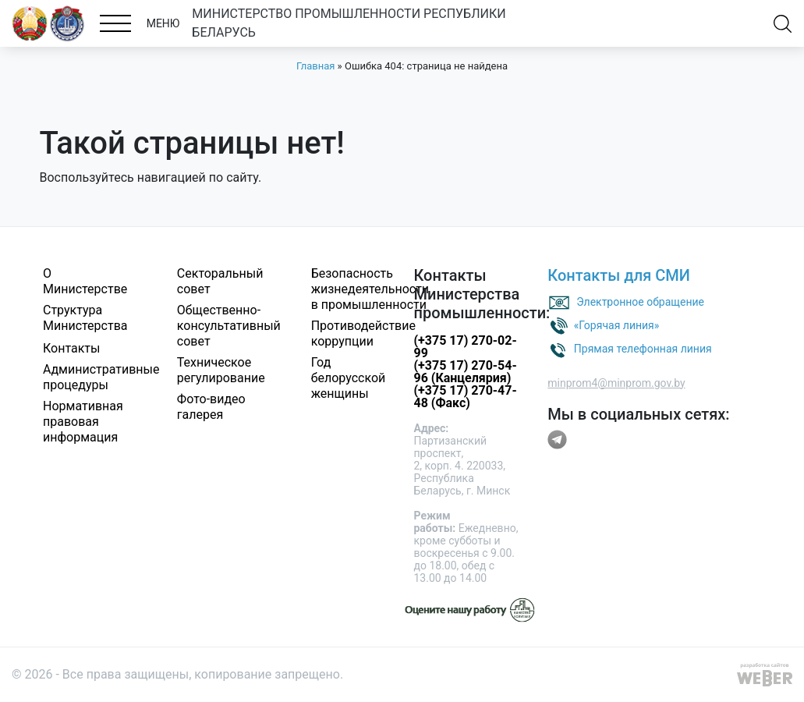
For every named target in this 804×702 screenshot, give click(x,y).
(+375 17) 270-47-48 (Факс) (464, 396)
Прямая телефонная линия (643, 348)
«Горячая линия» (617, 324)
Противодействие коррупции (363, 333)
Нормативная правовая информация (83, 422)
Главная (315, 66)
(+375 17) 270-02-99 (464, 346)
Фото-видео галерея (211, 407)
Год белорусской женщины (348, 378)
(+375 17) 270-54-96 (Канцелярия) (464, 371)
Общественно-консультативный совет (229, 326)
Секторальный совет (220, 281)
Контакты (71, 348)
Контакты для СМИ (618, 275)
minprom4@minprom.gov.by (616, 383)
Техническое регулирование (221, 370)
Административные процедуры (101, 377)
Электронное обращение (640, 301)
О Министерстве (85, 281)
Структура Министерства (85, 318)
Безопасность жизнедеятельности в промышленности (370, 289)
